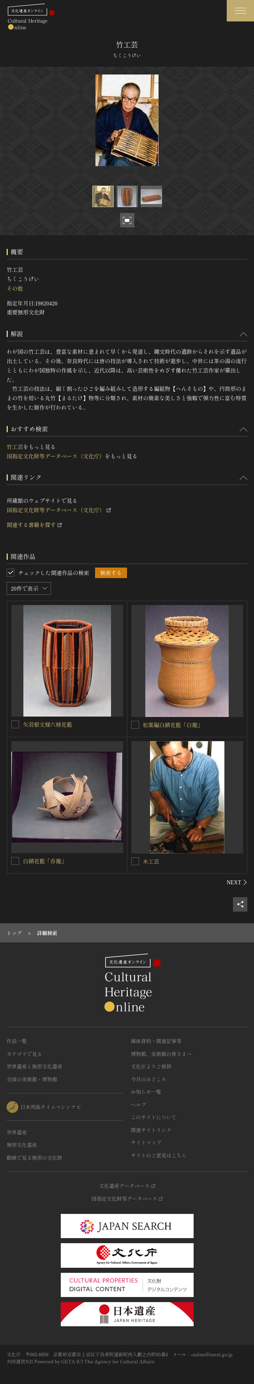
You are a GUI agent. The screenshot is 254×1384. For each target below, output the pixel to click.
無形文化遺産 (22, 1144)
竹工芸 (15, 447)
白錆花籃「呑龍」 (45, 861)
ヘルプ (138, 1104)
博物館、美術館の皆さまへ (161, 1054)
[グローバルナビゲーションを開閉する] (240, 10)
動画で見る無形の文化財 (34, 1157)
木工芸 (151, 861)
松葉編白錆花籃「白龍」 (173, 725)
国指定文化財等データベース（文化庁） (56, 456)
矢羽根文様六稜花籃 (47, 724)
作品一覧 (17, 1041)
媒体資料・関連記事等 (156, 1041)
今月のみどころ (148, 1079)
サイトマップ (146, 1142)
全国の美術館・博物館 (32, 1079)
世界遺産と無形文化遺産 (34, 1066)
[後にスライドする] (237, 882)
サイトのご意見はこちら (159, 1155)
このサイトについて (153, 1117)
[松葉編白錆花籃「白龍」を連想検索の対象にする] (135, 725)
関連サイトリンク (151, 1130)
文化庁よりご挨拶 (151, 1066)
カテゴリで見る (24, 1054)
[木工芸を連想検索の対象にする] (135, 861)
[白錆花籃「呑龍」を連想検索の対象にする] (15, 861)
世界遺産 (17, 1132)
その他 (15, 288)
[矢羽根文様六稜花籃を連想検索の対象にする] (15, 724)
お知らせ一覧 (146, 1091)
